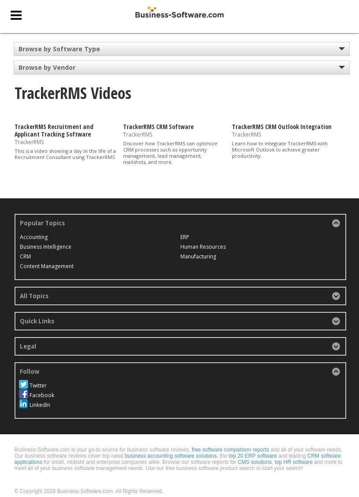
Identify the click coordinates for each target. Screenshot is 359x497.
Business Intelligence (45, 246)
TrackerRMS (29, 141)
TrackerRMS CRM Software (158, 126)
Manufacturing (251, 237)
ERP (131, 246)
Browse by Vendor (47, 67)
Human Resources (149, 256)
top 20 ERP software (252, 446)
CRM (25, 256)
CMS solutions (255, 452)
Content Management (154, 237)
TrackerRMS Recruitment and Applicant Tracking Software (54, 130)
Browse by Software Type (59, 49)
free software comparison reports (230, 440)
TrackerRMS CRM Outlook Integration (282, 126)
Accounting (34, 237)
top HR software (294, 452)
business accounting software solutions (171, 446)
